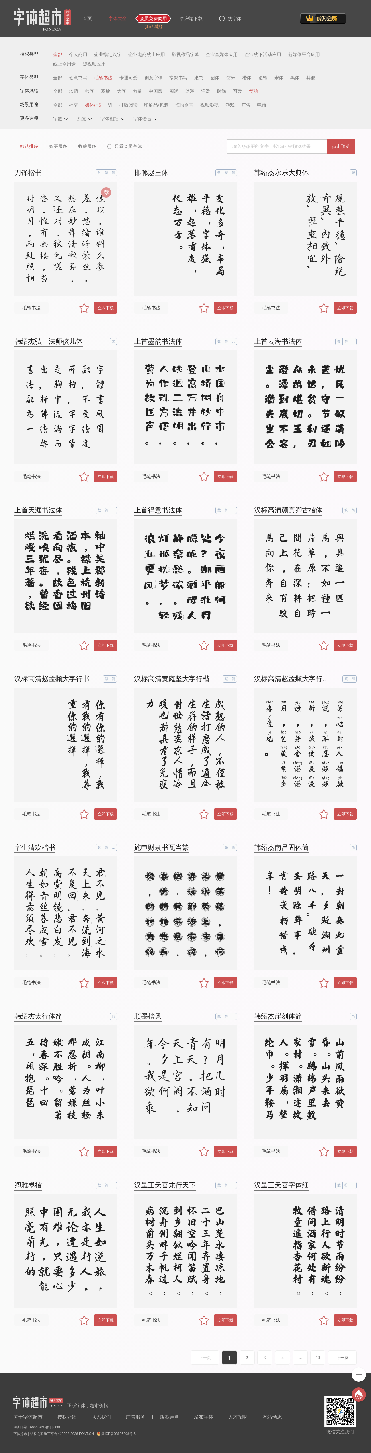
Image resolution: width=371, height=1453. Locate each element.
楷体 (246, 78)
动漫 (189, 91)
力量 (137, 91)
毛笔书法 (103, 78)
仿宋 (230, 78)
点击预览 (341, 146)
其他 (310, 78)
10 (318, 1358)
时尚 (221, 91)
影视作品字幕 (185, 54)
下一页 (342, 1358)
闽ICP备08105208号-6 (118, 1434)
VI (110, 105)
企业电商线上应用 (146, 54)
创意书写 (78, 78)
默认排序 (29, 146)
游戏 (230, 105)
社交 (73, 105)
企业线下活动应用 (263, 54)
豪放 (105, 91)
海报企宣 (184, 105)
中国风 (155, 91)
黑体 (294, 78)
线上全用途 (64, 64)
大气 (121, 91)
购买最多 (58, 146)
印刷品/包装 (156, 105)
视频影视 (209, 105)
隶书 (198, 78)
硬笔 (262, 78)
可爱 (237, 91)
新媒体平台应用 (304, 54)
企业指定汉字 (108, 54)
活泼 (205, 91)
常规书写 (178, 78)
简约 (253, 91)
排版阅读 (128, 105)
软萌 (73, 91)
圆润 (173, 91)
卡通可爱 (128, 78)
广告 (246, 105)
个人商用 (78, 54)
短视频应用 (94, 64)
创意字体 (153, 78)
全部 (57, 54)
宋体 (278, 78)
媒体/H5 (93, 105)
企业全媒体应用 (222, 54)
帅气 (89, 91)
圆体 (214, 78)
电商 (261, 105)
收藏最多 (87, 146)
